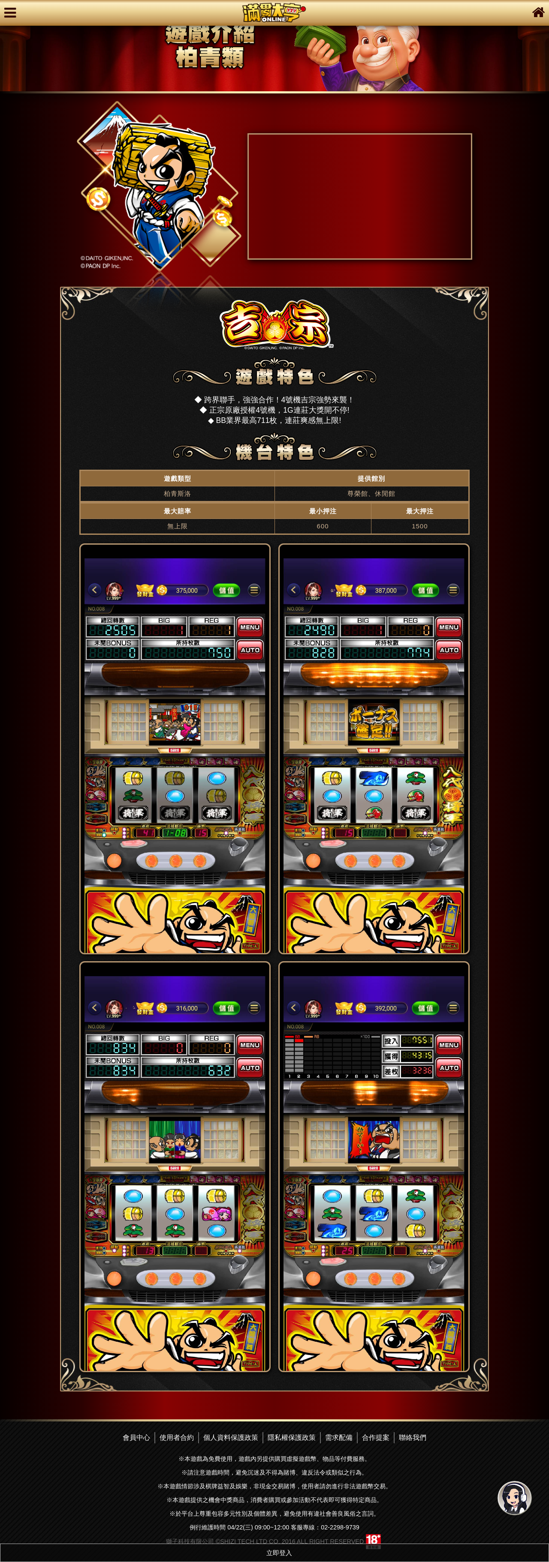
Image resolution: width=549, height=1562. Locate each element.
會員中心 (136, 1437)
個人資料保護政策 (230, 1437)
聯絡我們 (412, 1437)
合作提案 (375, 1437)
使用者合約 (177, 1437)
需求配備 (339, 1437)
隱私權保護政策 (292, 1437)
